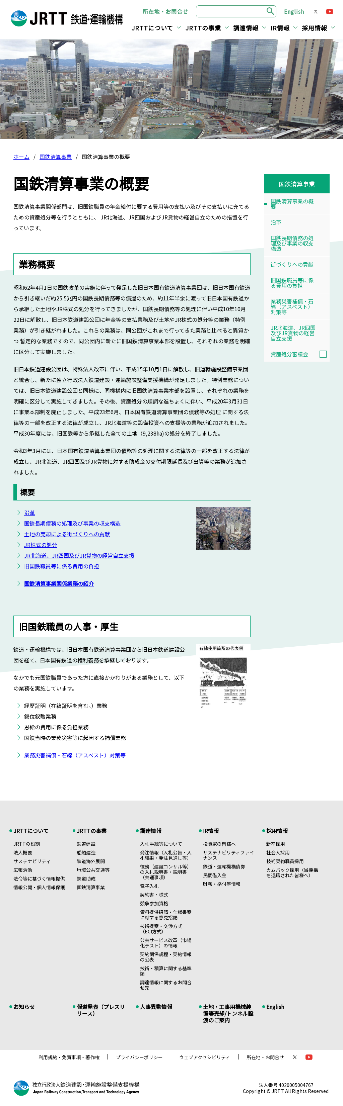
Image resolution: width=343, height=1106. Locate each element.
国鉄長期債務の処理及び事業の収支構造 (72, 523)
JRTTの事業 (203, 27)
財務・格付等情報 (222, 884)
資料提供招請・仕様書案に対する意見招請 (166, 915)
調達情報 (246, 27)
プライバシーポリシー (139, 1057)
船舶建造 (86, 852)
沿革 (29, 513)
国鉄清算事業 (56, 157)
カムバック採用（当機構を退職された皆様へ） (292, 872)
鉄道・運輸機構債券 (224, 866)
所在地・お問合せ (165, 11)
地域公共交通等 (93, 869)
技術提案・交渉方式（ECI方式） (161, 929)
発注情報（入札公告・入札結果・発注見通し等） (166, 855)
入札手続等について (161, 843)
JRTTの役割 (26, 843)
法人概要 (22, 852)
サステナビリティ (32, 861)
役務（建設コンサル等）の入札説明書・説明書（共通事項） (166, 872)
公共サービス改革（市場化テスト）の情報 (166, 943)
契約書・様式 (154, 894)
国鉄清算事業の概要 (292, 203)
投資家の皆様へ (219, 843)
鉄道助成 (86, 878)
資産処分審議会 (300, 354)
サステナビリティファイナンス (228, 855)
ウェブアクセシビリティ (204, 1057)
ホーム (21, 157)
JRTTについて (152, 27)
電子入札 (149, 886)
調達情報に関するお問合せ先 (166, 985)
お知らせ (24, 1007)
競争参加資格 (154, 903)
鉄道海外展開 (91, 861)
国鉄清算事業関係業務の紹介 (59, 583)
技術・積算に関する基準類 (166, 971)
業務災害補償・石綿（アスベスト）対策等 (75, 755)
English (294, 11)
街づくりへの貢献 (292, 264)
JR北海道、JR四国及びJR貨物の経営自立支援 (79, 555)
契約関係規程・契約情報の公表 (166, 957)
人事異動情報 (156, 1007)
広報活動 (22, 869)
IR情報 (280, 27)
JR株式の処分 (40, 545)
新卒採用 (275, 843)
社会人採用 (278, 852)
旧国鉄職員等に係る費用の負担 (61, 566)
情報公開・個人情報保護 (39, 887)
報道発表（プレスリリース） (101, 1010)
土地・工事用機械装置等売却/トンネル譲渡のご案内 (228, 1013)
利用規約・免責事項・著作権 (69, 1057)
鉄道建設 (86, 843)
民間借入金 (214, 875)
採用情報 (314, 27)
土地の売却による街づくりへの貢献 (67, 534)
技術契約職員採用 (285, 861)
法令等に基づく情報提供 (39, 878)
